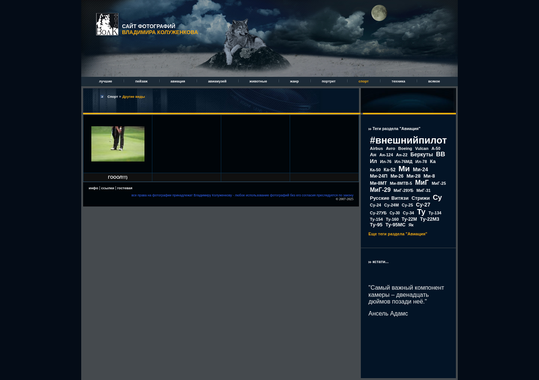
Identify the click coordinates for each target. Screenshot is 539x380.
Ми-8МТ (378, 183)
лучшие (106, 81)
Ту (421, 212)
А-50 (436, 148)
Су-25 (407, 205)
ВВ (440, 154)
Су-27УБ (378, 213)
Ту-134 (435, 213)
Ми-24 (420, 169)
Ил (373, 161)
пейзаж (141, 81)
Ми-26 (397, 176)
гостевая (125, 188)
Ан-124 (386, 155)
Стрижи (420, 198)
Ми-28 (413, 176)
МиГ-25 (439, 183)
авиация (178, 81)
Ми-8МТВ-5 (401, 183)
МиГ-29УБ (404, 190)
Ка (433, 161)
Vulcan (422, 148)
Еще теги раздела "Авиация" (397, 234)
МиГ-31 (423, 190)
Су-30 (395, 213)
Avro (390, 148)
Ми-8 (429, 176)
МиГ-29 (380, 190)
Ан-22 (402, 155)
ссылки (107, 188)
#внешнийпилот (408, 140)
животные (259, 81)
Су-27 (423, 205)
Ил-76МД (403, 161)
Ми (404, 168)
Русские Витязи (389, 198)
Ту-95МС (396, 224)
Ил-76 (386, 161)
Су (437, 197)
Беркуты (422, 154)
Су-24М (391, 205)
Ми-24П (378, 176)
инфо (93, 188)
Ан (373, 154)
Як (410, 225)
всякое (434, 81)
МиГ (422, 182)
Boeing (405, 148)
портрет (329, 81)
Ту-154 (376, 219)
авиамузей (218, 81)
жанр (295, 81)
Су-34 (408, 213)
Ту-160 (392, 219)
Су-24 (375, 205)
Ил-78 (421, 161)
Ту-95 (376, 224)
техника (399, 81)
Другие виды (133, 97)
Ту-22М (409, 219)
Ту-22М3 (429, 219)
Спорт (113, 97)
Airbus (376, 148)
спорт (364, 81)
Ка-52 (390, 169)
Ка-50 (375, 170)
